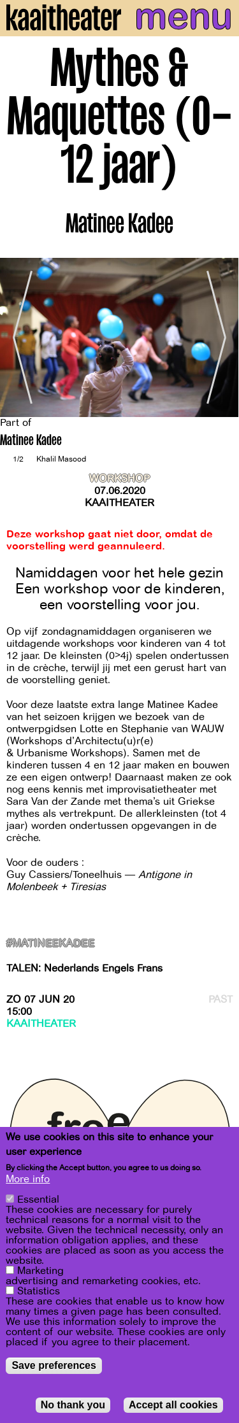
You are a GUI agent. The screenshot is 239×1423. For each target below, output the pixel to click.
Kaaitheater (119, 503)
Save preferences (53, 1365)
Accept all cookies (173, 1404)
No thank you (73, 1404)
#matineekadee (50, 944)
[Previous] (19, 338)
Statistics (38, 1291)
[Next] (220, 338)
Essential (38, 1199)
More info (28, 1179)
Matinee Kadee (31, 441)
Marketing (40, 1270)
